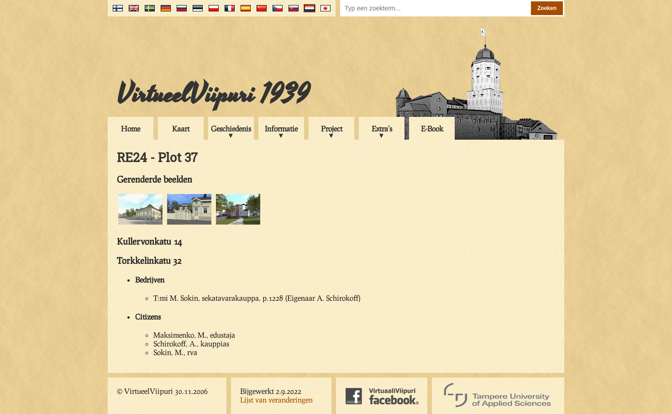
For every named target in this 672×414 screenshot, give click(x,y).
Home (130, 128)
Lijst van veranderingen (276, 399)
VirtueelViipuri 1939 (213, 94)
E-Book (432, 128)
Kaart (180, 128)
